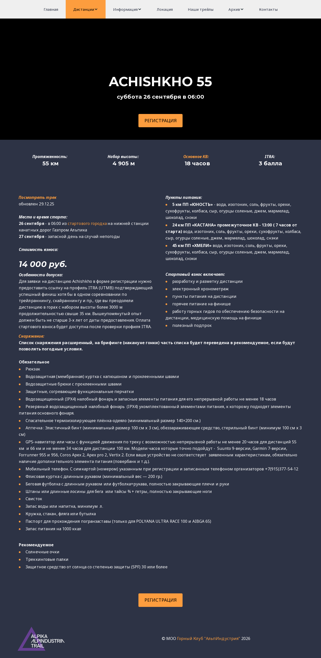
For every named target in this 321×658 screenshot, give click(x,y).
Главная (51, 9)
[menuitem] (51, 9)
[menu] (160, 9)
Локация (165, 9)
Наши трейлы (200, 9)
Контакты (268, 9)
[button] (86, 9)
